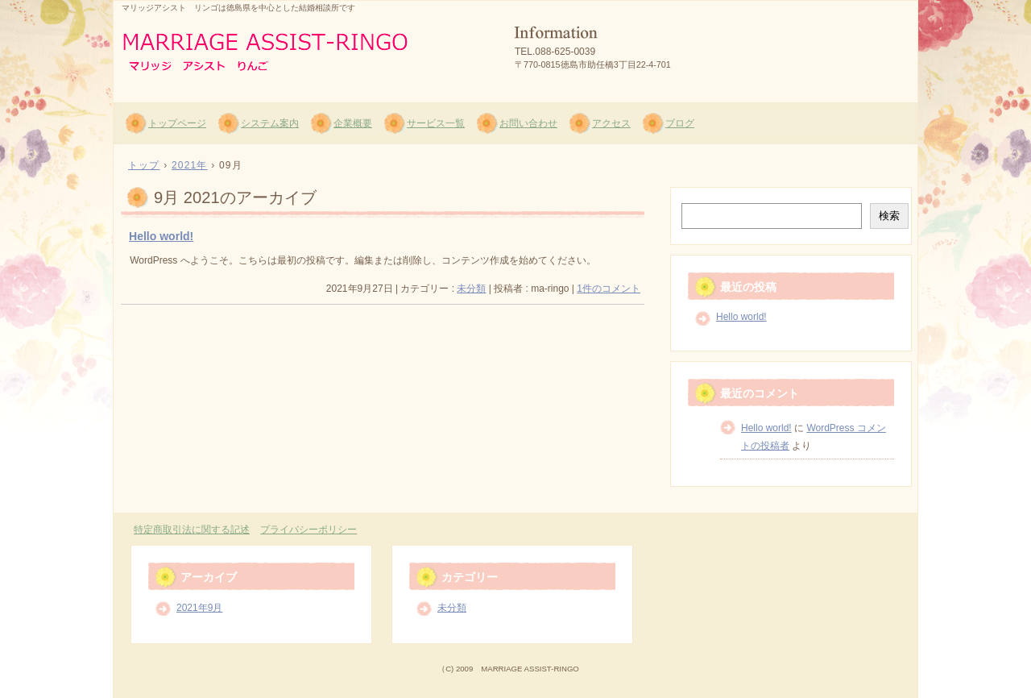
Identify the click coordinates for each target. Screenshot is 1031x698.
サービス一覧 (436, 123)
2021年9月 (199, 607)
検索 (889, 216)
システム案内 (270, 123)
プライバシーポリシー (308, 529)
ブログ (679, 123)
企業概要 (352, 123)
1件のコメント (608, 288)
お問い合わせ (528, 123)
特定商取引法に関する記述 (192, 529)
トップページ (177, 123)
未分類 (471, 288)
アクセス (611, 123)
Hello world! (161, 236)
